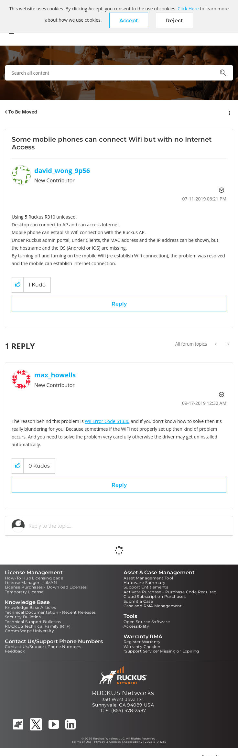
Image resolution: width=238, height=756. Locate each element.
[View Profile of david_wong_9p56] (62, 170)
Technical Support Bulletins (33, 621)
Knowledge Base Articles (30, 607)
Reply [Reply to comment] (119, 485)
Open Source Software (147, 621)
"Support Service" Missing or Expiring (161, 651)
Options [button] (229, 112)
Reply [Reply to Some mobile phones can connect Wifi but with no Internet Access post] (119, 304)
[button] (128, 20)
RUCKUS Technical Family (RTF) (38, 626)
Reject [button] (174, 20)
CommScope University (29, 630)
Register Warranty (142, 641)
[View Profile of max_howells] (55, 375)
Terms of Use (82, 741)
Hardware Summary (144, 582)
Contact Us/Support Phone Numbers (43, 646)
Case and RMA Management (153, 605)
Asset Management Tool (148, 578)
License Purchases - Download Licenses (46, 587)
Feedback (15, 651)
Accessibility (136, 626)
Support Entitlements (146, 587)
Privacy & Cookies (107, 741)
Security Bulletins (23, 616)
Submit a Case (138, 601)
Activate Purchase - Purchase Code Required (170, 591)
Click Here (188, 8)
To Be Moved (22, 112)
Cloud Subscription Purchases (155, 596)
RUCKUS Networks (123, 693)
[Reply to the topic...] (127, 525)
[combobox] (119, 73)
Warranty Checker (142, 646)
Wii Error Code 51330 (107, 421)
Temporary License (24, 591)
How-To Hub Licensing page (34, 578)
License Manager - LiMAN (31, 582)
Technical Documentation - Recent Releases (50, 612)
